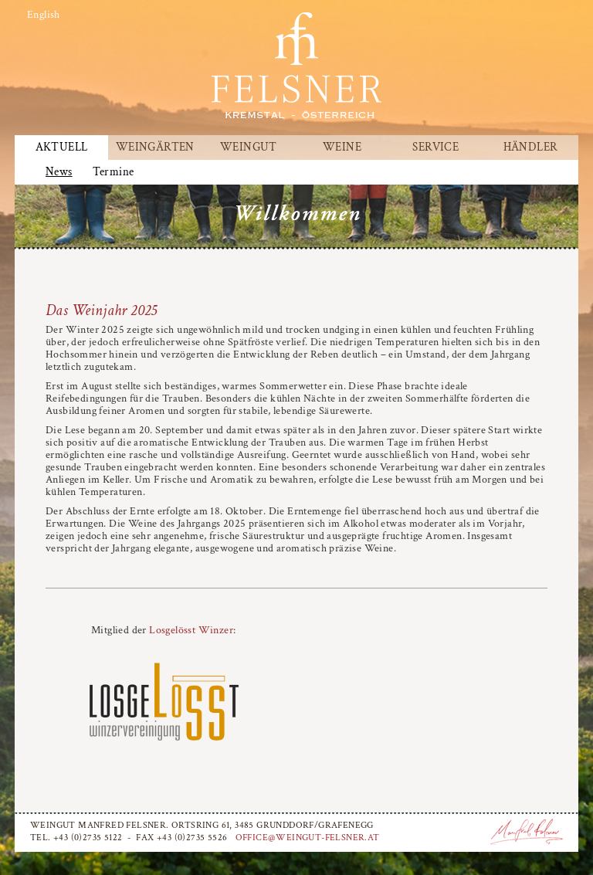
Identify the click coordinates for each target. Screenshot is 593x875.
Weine (342, 147)
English (43, 15)
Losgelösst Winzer (191, 630)
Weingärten (155, 147)
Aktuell (62, 147)
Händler (530, 147)
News (59, 172)
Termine (113, 172)
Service (435, 147)
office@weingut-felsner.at (308, 837)
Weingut (248, 147)
